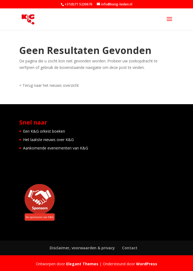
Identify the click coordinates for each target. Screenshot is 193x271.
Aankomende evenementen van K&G (55, 148)
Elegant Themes (82, 263)
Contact (129, 247)
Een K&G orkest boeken (44, 131)
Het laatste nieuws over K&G (48, 139)
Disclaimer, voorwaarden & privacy (82, 247)
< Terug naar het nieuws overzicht (49, 85)
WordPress (146, 263)
